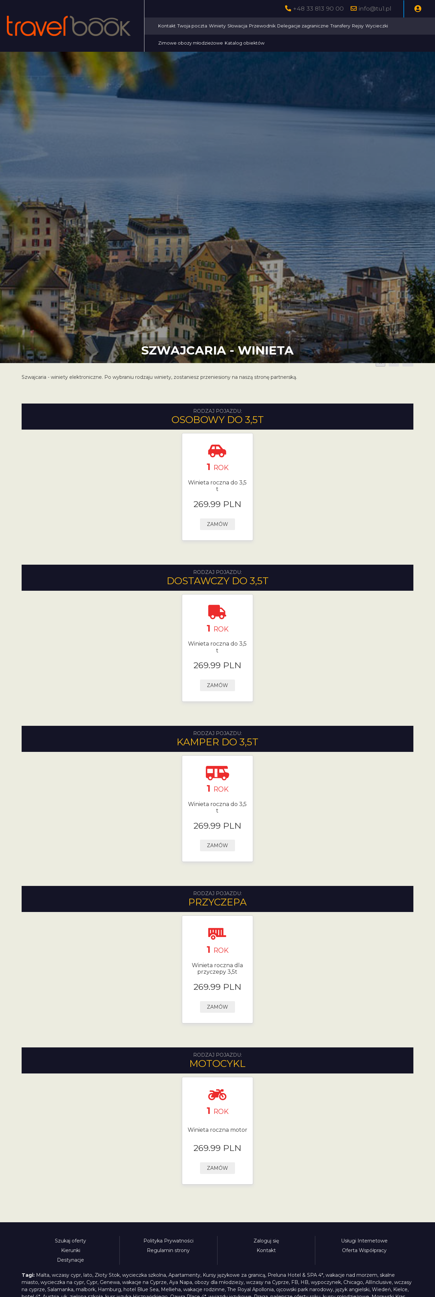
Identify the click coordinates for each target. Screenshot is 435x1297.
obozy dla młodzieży (219, 1282)
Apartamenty (184, 1275)
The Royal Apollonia (250, 1289)
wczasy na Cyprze (267, 1282)
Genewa (110, 1282)
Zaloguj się (266, 1241)
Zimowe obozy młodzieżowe (191, 43)
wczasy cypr (66, 1275)
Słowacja (238, 25)
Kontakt (167, 25)
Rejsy (358, 25)
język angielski (352, 1289)
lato (87, 1275)
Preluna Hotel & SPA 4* (295, 1275)
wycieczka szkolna (144, 1275)
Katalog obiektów (245, 43)
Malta (42, 1275)
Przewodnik (263, 25)
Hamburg (109, 1289)
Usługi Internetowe (364, 1241)
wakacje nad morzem (351, 1275)
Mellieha (171, 1289)
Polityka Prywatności (168, 1241)
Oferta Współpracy (364, 1250)
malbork (85, 1289)
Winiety (218, 25)
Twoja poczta (193, 25)
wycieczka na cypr (62, 1282)
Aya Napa (180, 1282)
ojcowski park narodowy (304, 1289)
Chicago (353, 1282)
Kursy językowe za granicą (234, 1275)
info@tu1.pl (374, 8)
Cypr (91, 1282)
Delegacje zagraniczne (303, 25)
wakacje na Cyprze (144, 1282)
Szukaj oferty (70, 1241)
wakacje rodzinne (204, 1289)
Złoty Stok (107, 1275)
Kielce (400, 1289)
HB (304, 1282)
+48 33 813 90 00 (318, 8)
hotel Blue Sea (141, 1289)
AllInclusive (378, 1282)
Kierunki (70, 1250)
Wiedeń (381, 1289)
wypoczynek (326, 1282)
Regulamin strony (168, 1250)
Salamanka (60, 1289)
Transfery (341, 25)
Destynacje (70, 1260)
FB (294, 1282)
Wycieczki (377, 25)
